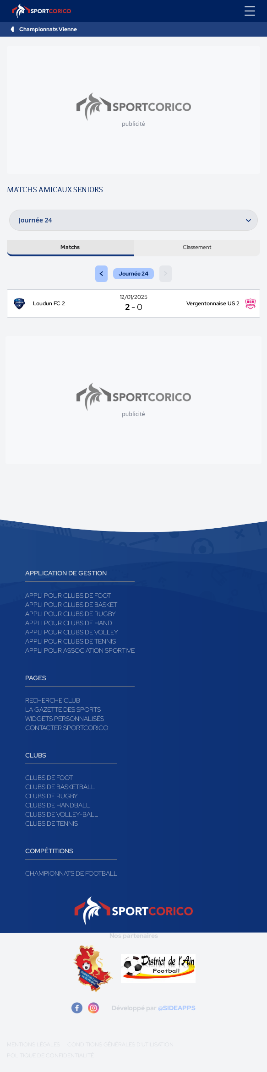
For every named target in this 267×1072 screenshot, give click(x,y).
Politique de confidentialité (50, 1055)
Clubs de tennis (51, 823)
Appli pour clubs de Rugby (70, 614)
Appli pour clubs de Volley (71, 632)
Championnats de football (71, 873)
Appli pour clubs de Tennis (70, 641)
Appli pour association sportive (80, 650)
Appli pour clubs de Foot (68, 595)
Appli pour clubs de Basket (71, 605)
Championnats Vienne (48, 29)
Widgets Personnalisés (64, 719)
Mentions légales (33, 1044)
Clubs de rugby (51, 796)
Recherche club (52, 700)
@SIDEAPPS (177, 1008)
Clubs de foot (49, 778)
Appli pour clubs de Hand (68, 623)
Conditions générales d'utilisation (120, 1044)
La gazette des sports (63, 709)
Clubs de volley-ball (61, 814)
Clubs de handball (57, 805)
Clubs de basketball (60, 787)
